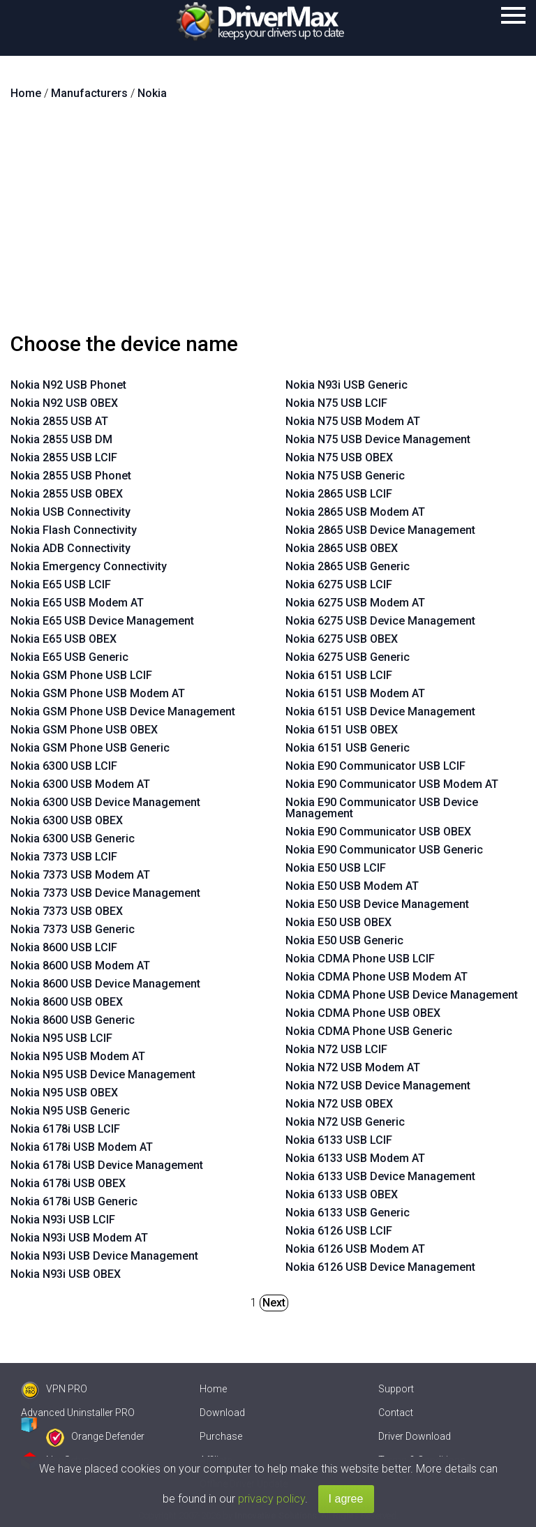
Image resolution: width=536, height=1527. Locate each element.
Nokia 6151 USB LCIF (338, 675)
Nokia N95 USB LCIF (61, 1038)
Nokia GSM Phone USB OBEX (84, 729)
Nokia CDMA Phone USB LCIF (360, 958)
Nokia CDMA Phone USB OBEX (362, 1013)
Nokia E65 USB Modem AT (77, 602)
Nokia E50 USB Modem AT (352, 886)
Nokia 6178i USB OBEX (68, 1183)
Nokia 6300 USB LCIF (63, 766)
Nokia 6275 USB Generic (347, 657)
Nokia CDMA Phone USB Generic (368, 1031)
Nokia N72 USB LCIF (336, 1049)
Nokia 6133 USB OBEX (341, 1194)
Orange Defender (95, 1436)
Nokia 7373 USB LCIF (63, 856)
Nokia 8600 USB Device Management (105, 983)
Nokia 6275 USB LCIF (338, 584)
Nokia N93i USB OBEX (65, 1274)
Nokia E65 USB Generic (69, 657)
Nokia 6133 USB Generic (347, 1212)
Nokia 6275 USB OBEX (341, 639)
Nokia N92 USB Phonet (68, 385)
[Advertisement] (268, 222)
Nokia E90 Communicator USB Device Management (381, 808)
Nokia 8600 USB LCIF (63, 947)
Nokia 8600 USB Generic (72, 1020)
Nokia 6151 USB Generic (347, 747)
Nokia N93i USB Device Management (104, 1255)
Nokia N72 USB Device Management (377, 1085)
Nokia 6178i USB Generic (73, 1201)
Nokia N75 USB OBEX (339, 457)
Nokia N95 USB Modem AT (77, 1056)
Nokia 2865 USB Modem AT (355, 512)
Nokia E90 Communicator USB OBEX (378, 831)
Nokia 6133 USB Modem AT (355, 1158)
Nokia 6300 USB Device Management (105, 802)
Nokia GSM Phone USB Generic (90, 747)
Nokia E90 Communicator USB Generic (384, 849)
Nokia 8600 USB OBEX (66, 1001)
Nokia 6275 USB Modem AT (355, 602)
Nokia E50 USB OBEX (338, 922)
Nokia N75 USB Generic (345, 475)
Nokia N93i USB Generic (346, 385)
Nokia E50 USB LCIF (335, 867)
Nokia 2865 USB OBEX (341, 548)
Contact (395, 1412)
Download (222, 1412)
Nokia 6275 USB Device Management (380, 620)
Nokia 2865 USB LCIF (338, 493)
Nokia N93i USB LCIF (62, 1219)
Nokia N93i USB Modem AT (79, 1237)
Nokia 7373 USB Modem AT (80, 874)
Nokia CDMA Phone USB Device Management (401, 994)
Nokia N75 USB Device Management (377, 439)
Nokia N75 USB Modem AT (352, 421)
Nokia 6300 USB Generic (72, 838)
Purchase (221, 1436)
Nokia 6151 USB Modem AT (355, 693)
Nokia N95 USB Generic (70, 1110)
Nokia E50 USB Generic (344, 940)
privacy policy (271, 1498)
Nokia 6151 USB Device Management (380, 711)
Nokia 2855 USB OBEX (66, 493)
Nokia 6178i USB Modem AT (81, 1147)
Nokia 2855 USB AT (59, 421)
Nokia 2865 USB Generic (347, 566)
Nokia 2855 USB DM (61, 439)
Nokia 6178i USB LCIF (65, 1128)
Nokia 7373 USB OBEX (66, 911)
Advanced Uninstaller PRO (78, 1412)
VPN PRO (54, 1389)
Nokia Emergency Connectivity (88, 566)
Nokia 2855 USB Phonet (70, 475)
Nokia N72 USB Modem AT (352, 1067)
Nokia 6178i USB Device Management (106, 1165)
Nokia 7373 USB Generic (72, 929)
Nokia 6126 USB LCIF (338, 1230)
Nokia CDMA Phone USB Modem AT (376, 976)
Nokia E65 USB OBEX (63, 639)
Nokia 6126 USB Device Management (380, 1267)
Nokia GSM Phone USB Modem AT (97, 693)
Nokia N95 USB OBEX (64, 1092)
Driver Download (414, 1436)
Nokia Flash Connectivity (73, 530)
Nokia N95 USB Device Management (102, 1074)
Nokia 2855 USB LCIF (63, 457)
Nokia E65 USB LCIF (60, 584)
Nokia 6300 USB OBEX (66, 820)
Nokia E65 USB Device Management (102, 620)
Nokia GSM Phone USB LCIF (81, 675)
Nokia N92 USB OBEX (64, 403)
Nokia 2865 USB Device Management (380, 530)
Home (213, 1389)
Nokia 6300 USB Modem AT (80, 784)
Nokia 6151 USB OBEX (341, 729)
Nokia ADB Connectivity (70, 548)
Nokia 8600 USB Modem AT (80, 965)
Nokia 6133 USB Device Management (380, 1176)
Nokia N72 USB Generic (345, 1122)
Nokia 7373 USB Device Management (105, 893)
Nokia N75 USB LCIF (336, 403)
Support (396, 1389)
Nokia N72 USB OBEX (339, 1103)
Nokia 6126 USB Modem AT (355, 1249)
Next (273, 1302)
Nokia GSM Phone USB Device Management (122, 711)
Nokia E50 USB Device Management (377, 904)
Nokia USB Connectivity (70, 512)
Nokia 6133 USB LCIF (338, 1140)
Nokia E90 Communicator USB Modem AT (391, 784)
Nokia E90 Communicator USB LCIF (375, 766)
